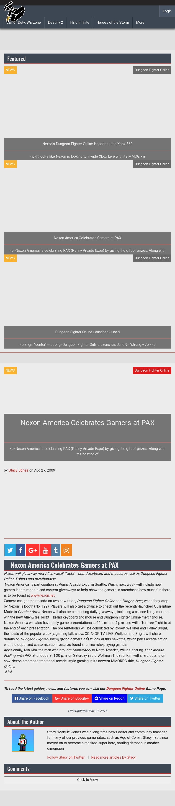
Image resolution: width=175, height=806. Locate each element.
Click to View (87, 780)
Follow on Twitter (66, 757)
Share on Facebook (32, 698)
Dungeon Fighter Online (125, 688)
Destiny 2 (55, 22)
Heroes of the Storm (112, 22)
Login (167, 11)
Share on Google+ (72, 698)
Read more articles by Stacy (113, 757)
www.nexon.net (43, 595)
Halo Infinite (79, 22)
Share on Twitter (145, 698)
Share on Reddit (109, 698)
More (140, 22)
